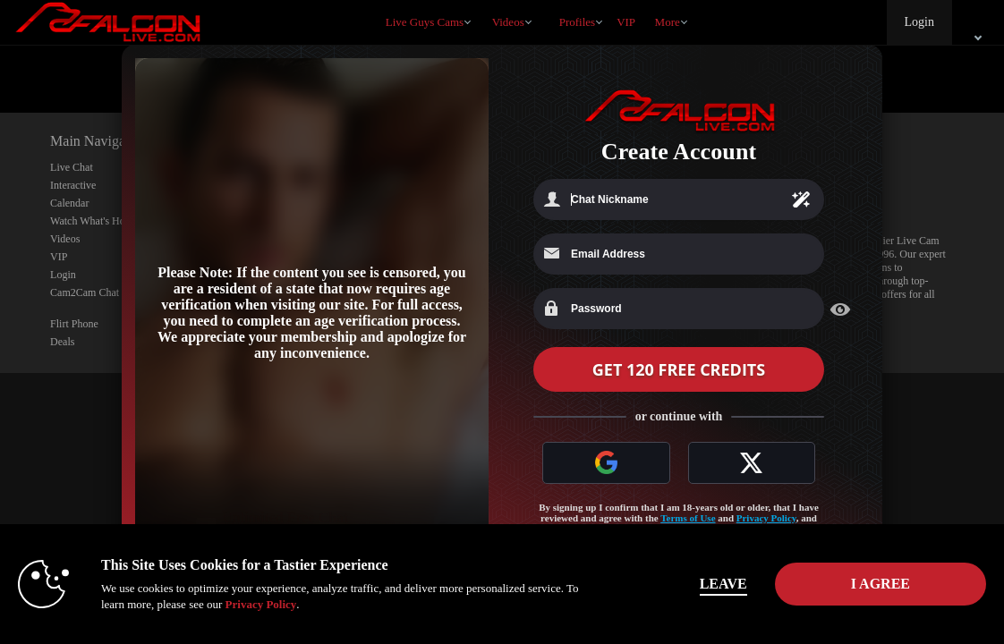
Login (919, 22)
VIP (626, 22)
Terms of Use (687, 518)
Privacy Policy (766, 518)
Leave (723, 583)
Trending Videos (483, 0)
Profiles (577, 22)
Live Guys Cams (425, 22)
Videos (508, 22)
